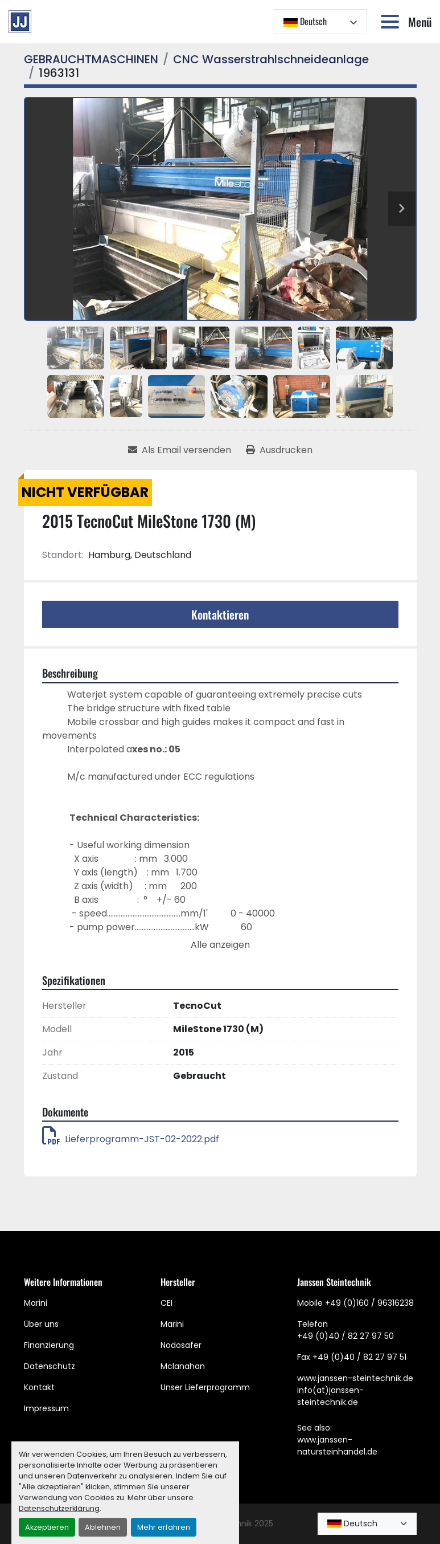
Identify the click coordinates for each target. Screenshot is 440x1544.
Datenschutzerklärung (59, 1508)
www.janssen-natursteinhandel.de (337, 1445)
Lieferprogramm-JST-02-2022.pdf (130, 1139)
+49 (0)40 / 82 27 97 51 (359, 1357)
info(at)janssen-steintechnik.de (330, 1396)
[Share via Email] (179, 450)
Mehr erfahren (163, 1527)
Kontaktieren (220, 614)
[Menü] (392, 21)
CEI (166, 1303)
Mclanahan (183, 1366)
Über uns (41, 1324)
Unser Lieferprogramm (205, 1387)
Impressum (46, 1408)
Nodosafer (181, 1345)
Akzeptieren (47, 1527)
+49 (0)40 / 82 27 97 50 (345, 1336)
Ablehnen (103, 1527)
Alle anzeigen (220, 944)
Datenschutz (49, 1366)
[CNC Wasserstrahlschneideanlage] (271, 59)
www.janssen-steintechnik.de (355, 1378)
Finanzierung (49, 1345)
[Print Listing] (279, 450)
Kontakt (39, 1387)
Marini (35, 1303)
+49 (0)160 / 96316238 (369, 1303)
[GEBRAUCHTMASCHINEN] (91, 59)
